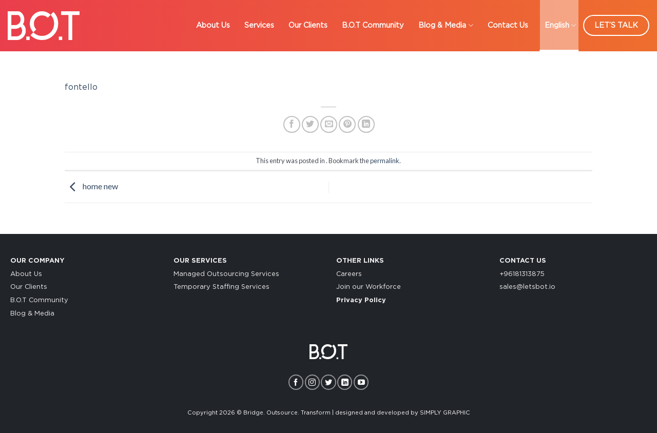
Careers (349, 274)
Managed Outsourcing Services (226, 274)
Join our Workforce (368, 287)
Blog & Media (32, 313)
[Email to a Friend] (328, 124)
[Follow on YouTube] (361, 382)
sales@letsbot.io (527, 287)
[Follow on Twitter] (328, 382)
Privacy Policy (361, 300)
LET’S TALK (616, 25)
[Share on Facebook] (291, 124)
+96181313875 (522, 274)
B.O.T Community (39, 300)
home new (91, 186)
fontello (81, 87)
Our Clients (28, 287)
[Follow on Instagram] (312, 382)
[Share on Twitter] (310, 124)
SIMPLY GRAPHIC (445, 413)
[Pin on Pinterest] (347, 124)
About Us (26, 274)
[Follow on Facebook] (295, 382)
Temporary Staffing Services (221, 287)
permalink (384, 160)
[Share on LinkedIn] (366, 124)
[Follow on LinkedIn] (344, 382)
